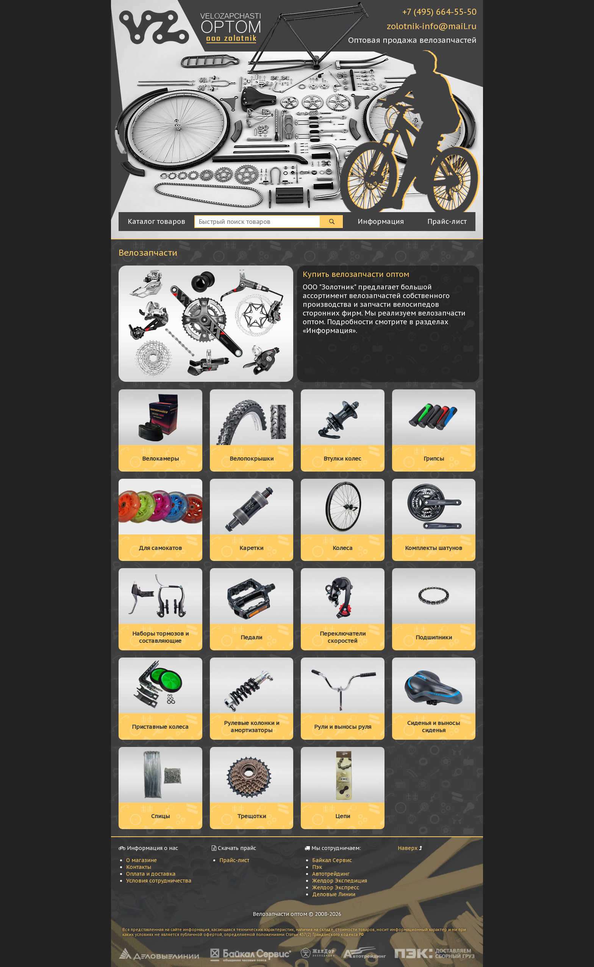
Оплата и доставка (150, 873)
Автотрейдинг (331, 873)
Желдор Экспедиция (339, 880)
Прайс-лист (234, 860)
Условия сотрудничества (158, 880)
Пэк (317, 867)
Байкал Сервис (332, 860)
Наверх (407, 848)
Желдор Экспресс (335, 887)
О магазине (141, 860)
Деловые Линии (333, 894)
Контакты (138, 867)
